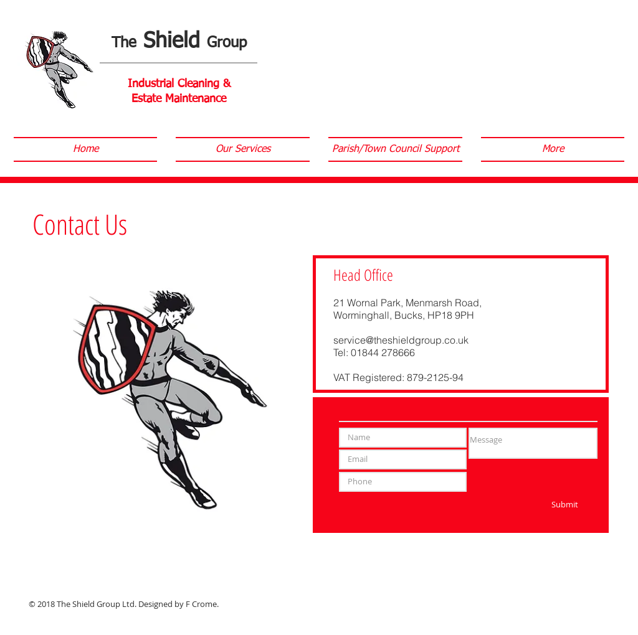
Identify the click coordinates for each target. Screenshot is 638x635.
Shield (179, 41)
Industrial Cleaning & (179, 84)
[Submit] (565, 505)
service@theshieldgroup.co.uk (401, 340)
